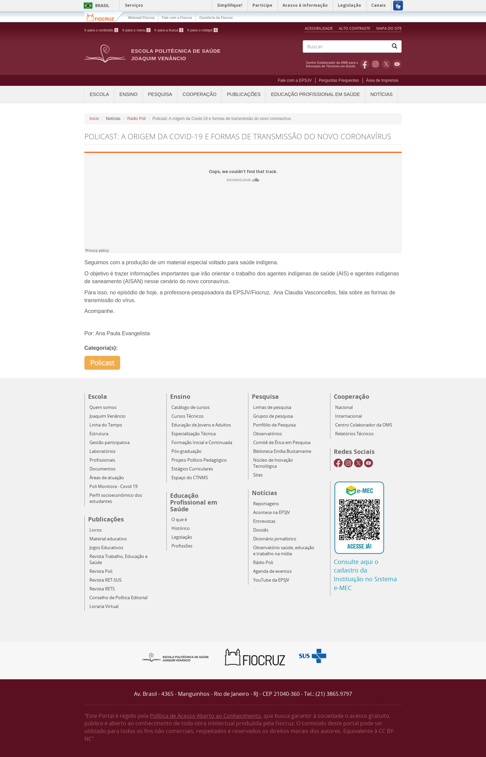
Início (94, 118)
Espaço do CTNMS (189, 478)
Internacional (348, 416)
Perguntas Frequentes (339, 80)
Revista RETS (102, 589)
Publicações (244, 94)
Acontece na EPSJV (271, 512)
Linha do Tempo (105, 425)
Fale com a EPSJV (295, 80)
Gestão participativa (109, 442)
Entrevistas (264, 521)
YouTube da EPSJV (271, 580)
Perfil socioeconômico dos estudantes (115, 498)
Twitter (386, 64)
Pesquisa (160, 94)
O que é (179, 519)
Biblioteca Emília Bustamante (282, 451)
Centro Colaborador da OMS (363, 425)
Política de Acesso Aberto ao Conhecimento (205, 715)
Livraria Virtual (103, 606)
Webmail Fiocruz (141, 18)
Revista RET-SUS (105, 580)
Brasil (95, 5)
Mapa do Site (389, 28)
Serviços (134, 5)
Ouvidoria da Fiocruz (216, 18)
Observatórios (267, 434)
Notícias (381, 94)
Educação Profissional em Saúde (315, 94)
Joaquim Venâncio (107, 416)
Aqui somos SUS (314, 656)
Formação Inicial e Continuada (201, 442)
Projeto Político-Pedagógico (199, 460)
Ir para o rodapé (202, 30)
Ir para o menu (136, 30)
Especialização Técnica (193, 434)
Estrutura (98, 434)
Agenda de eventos (272, 571)
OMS (333, 64)
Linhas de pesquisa (272, 407)
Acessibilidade (319, 28)
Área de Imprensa (382, 80)
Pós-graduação (186, 451)
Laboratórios (102, 451)
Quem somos (102, 407)
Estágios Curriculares (192, 469)
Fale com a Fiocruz (177, 18)
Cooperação (199, 94)
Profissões (181, 546)
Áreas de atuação (106, 478)
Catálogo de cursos (190, 407)
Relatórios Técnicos (354, 434)
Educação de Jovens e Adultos (201, 425)
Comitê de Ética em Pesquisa (281, 442)
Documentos (102, 469)
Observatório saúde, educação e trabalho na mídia (283, 551)
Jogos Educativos (106, 548)
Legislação (181, 537)
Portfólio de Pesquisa (274, 425)
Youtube (397, 64)
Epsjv (175, 657)
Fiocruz (104, 16)
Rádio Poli (136, 118)
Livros (95, 530)
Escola (99, 94)
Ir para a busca (169, 30)
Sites (258, 475)
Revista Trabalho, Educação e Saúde (118, 559)
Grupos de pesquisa (273, 416)
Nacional (344, 407)
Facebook (364, 64)
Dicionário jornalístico (274, 539)
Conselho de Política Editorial (118, 598)
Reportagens (266, 504)
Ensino (128, 94)
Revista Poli (100, 571)
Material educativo (108, 539)
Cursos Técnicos (187, 416)
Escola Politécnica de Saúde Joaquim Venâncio (176, 54)
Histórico (180, 528)
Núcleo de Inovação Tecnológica (273, 463)
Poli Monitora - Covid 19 (113, 486)
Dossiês (260, 530)
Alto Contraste (355, 28)
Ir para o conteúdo (101, 30)
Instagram (375, 64)
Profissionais (102, 460)
